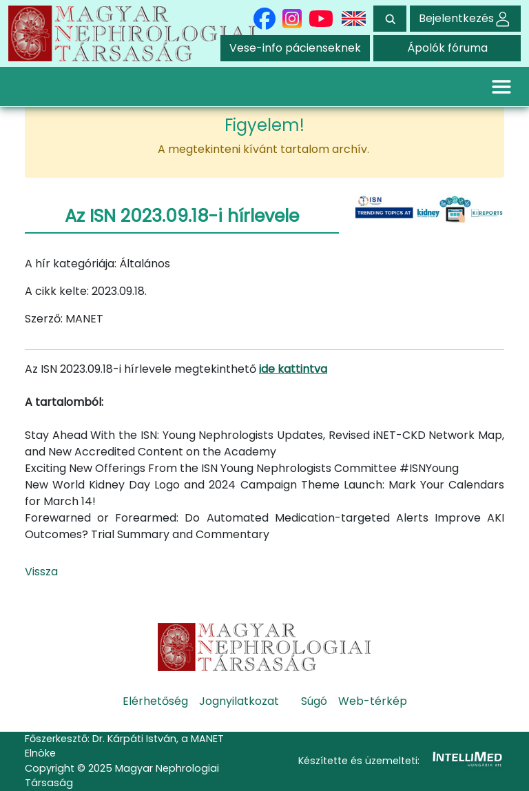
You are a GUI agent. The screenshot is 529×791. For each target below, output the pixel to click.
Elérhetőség (155, 701)
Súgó (314, 701)
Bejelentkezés (465, 18)
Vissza (41, 571)
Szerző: (44, 319)
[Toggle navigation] (501, 86)
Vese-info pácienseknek (295, 48)
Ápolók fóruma (447, 48)
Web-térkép (372, 701)
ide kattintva (293, 369)
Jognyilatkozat (239, 701)
